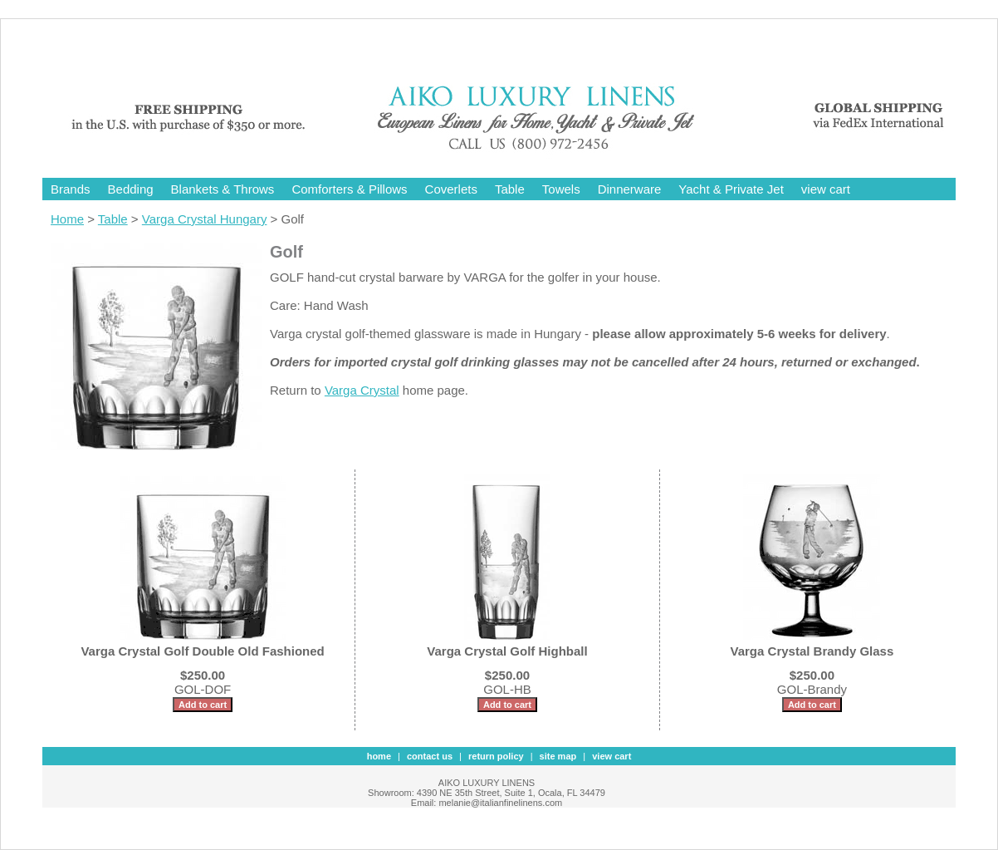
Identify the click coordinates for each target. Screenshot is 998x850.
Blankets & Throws (223, 189)
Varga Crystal (362, 390)
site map (558, 756)
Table (510, 189)
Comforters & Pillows (349, 189)
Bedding (131, 189)
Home (67, 219)
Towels (561, 189)
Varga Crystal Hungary (204, 219)
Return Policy (496, 756)
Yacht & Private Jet (730, 189)
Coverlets (451, 189)
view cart (825, 189)
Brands (71, 189)
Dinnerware (630, 189)
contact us (430, 756)
